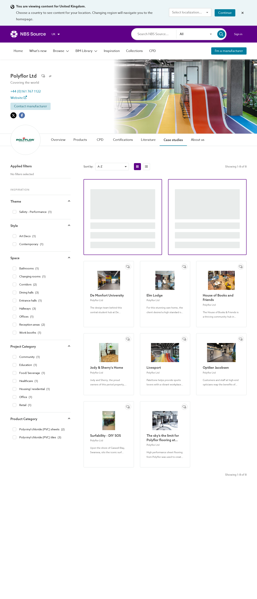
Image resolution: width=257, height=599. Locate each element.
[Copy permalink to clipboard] (50, 76)
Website (18, 97)
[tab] (58, 140)
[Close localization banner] (243, 13)
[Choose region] (56, 34)
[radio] (137, 166)
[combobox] (190, 12)
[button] (40, 201)
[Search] (157, 34)
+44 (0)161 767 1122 (25, 91)
